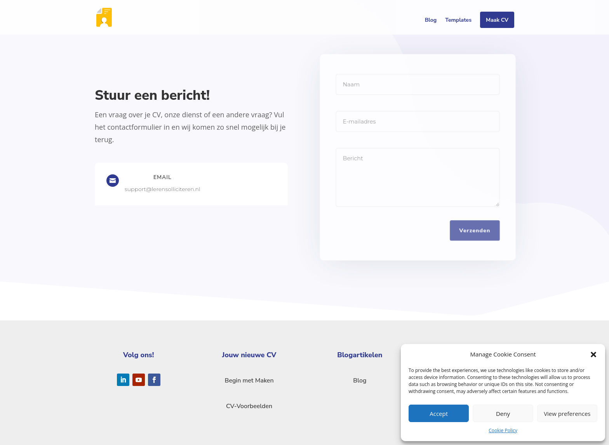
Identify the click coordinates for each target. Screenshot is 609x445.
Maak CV (497, 20)
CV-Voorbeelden (249, 406)
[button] (593, 354)
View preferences (567, 413)
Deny (503, 413)
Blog (431, 20)
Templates (458, 20)
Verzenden (475, 231)
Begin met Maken (249, 380)
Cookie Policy (503, 430)
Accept (439, 413)
